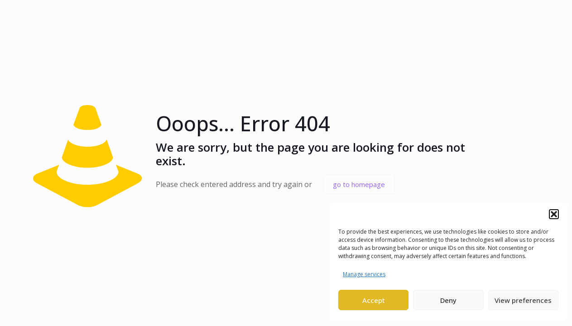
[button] (553, 214)
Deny (448, 300)
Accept (373, 300)
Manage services (364, 274)
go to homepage (359, 184)
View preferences (523, 300)
